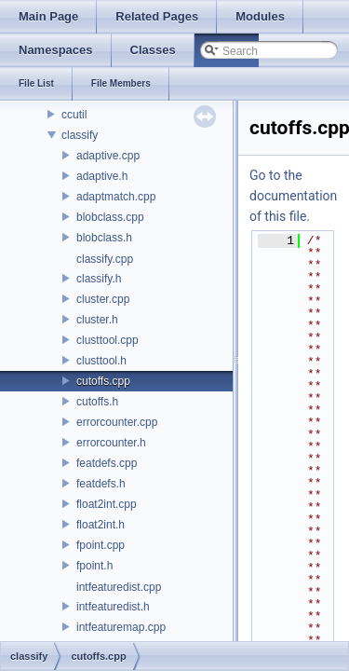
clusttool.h (101, 360)
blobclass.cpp (110, 217)
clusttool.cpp (107, 340)
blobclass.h (104, 237)
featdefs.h (101, 483)
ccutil (74, 114)
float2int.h (100, 524)
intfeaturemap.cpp (121, 627)
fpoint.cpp (100, 545)
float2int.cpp (106, 504)
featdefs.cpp (106, 463)
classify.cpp (104, 259)
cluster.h (97, 319)
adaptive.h (102, 176)
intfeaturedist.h (113, 606)
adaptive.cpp (108, 155)
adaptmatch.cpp (115, 196)
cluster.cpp (102, 299)
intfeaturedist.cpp (118, 587)
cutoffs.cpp (103, 381)
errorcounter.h (111, 442)
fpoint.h (94, 565)
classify (79, 135)
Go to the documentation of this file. (293, 196)
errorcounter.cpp (116, 422)
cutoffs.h (97, 401)
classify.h (98, 278)
